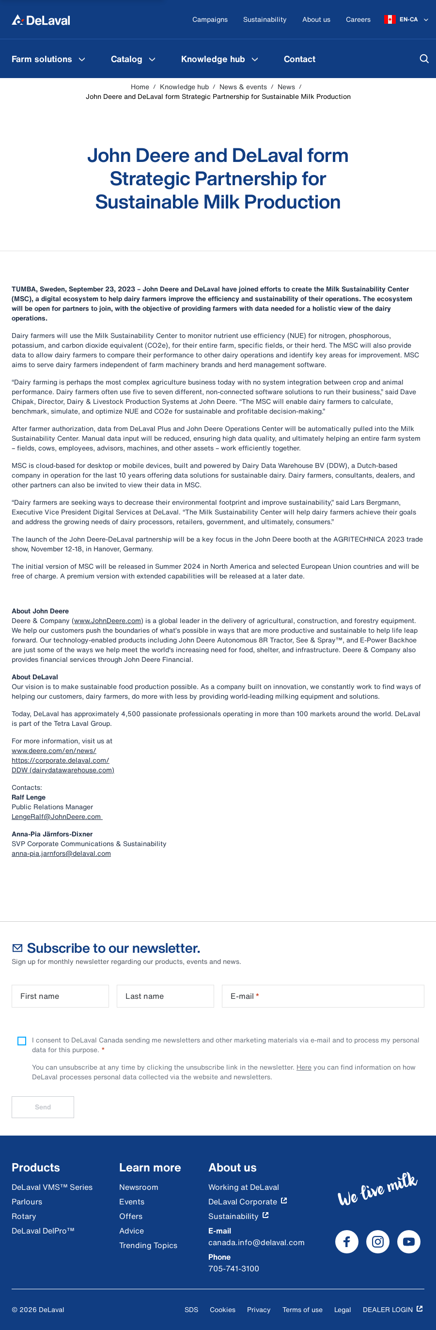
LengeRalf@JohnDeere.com (57, 816)
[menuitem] (49, 58)
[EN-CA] (407, 19)
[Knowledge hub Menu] (255, 58)
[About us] (316, 20)
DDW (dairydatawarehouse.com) (63, 770)
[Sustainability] (265, 20)
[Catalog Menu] (152, 58)
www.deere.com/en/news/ (54, 750)
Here (303, 1067)
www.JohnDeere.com (107, 620)
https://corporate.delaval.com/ (60, 760)
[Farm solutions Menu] (82, 58)
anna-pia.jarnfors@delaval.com (61, 853)
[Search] (424, 58)
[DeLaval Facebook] (346, 1241)
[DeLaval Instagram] (377, 1241)
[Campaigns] (210, 20)
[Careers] (358, 20)
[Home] (41, 19)
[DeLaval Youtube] (408, 1241)
